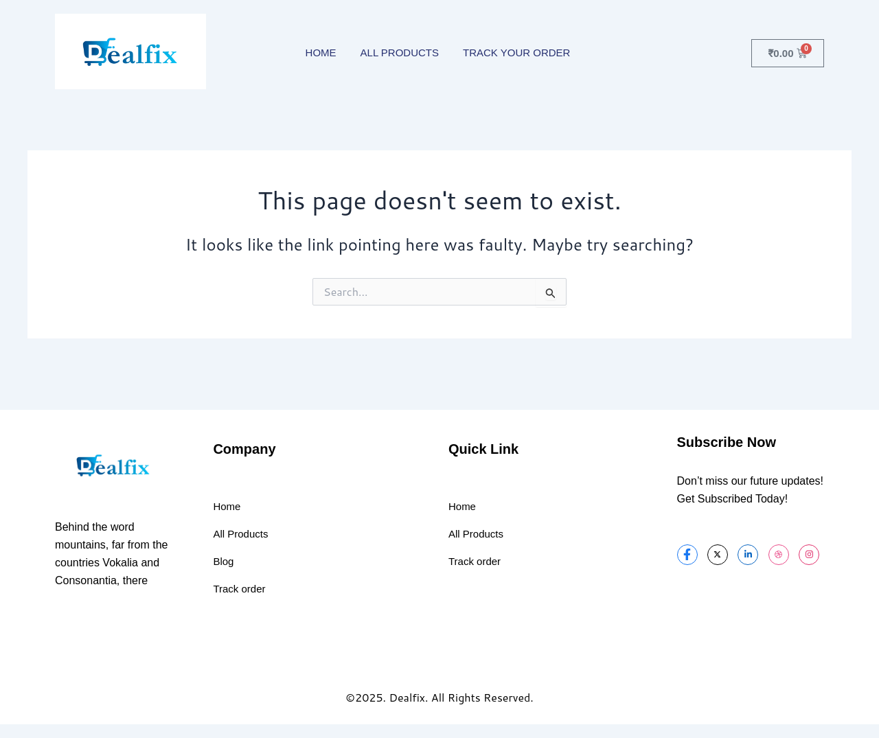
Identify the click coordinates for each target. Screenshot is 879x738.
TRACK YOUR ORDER (516, 52)
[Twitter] (717, 554)
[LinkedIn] (748, 554)
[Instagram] (809, 554)
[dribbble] (778, 554)
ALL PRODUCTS (400, 52)
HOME (321, 52)
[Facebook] (687, 554)
